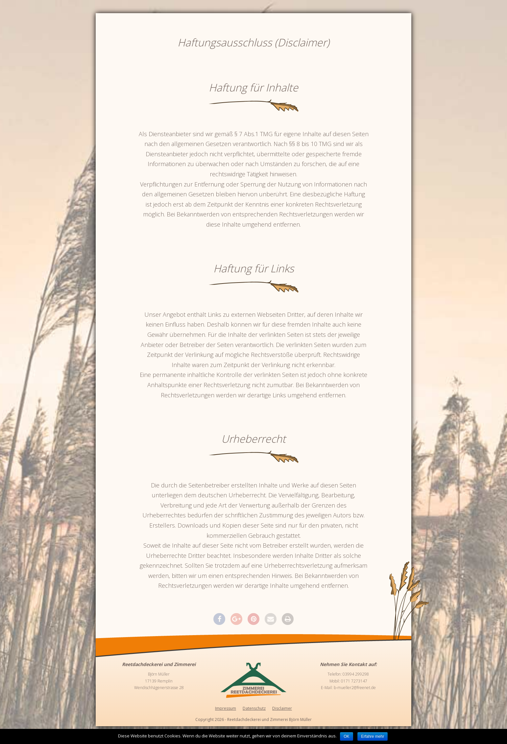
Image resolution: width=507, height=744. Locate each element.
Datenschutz (254, 708)
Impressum (225, 708)
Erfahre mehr (372, 736)
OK (346, 736)
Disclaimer (282, 708)
